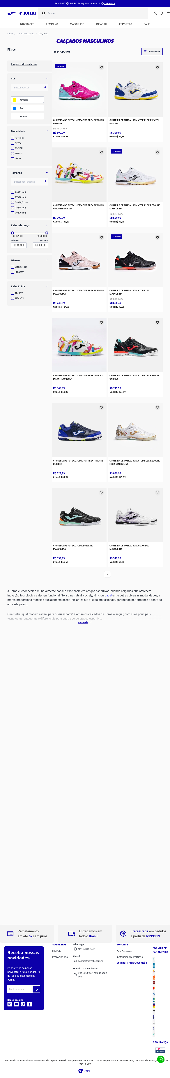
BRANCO (23, 116)
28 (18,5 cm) (21, 202)
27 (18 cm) (20, 197)
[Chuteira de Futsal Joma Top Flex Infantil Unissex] (135, 101)
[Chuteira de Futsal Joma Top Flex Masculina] (135, 271)
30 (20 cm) (20, 212)
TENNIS (18, 153)
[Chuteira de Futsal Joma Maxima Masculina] (135, 527)
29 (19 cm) (20, 207)
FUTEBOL (19, 138)
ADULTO (19, 293)
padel (108, 595)
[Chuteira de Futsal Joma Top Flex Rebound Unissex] (79, 101)
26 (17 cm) (20, 192)
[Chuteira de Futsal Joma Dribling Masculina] (79, 527)
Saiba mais (109, 3)
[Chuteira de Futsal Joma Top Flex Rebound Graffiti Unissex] (79, 186)
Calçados (43, 34)
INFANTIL (19, 298)
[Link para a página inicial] (10, 33)
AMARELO (24, 100)
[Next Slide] (103, 3)
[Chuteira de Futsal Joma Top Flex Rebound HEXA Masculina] (135, 441)
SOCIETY (19, 148)
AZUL (22, 108)
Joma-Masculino (25, 34)
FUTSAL (19, 143)
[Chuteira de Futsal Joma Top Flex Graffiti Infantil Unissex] (79, 356)
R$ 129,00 (18, 236)
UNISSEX (19, 272)
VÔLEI (18, 158)
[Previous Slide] (67, 3)
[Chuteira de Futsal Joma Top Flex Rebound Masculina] (135, 186)
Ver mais (83, 622)
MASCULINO (21, 267)
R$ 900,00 (42, 236)
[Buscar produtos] (142, 13)
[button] (29, 131)
